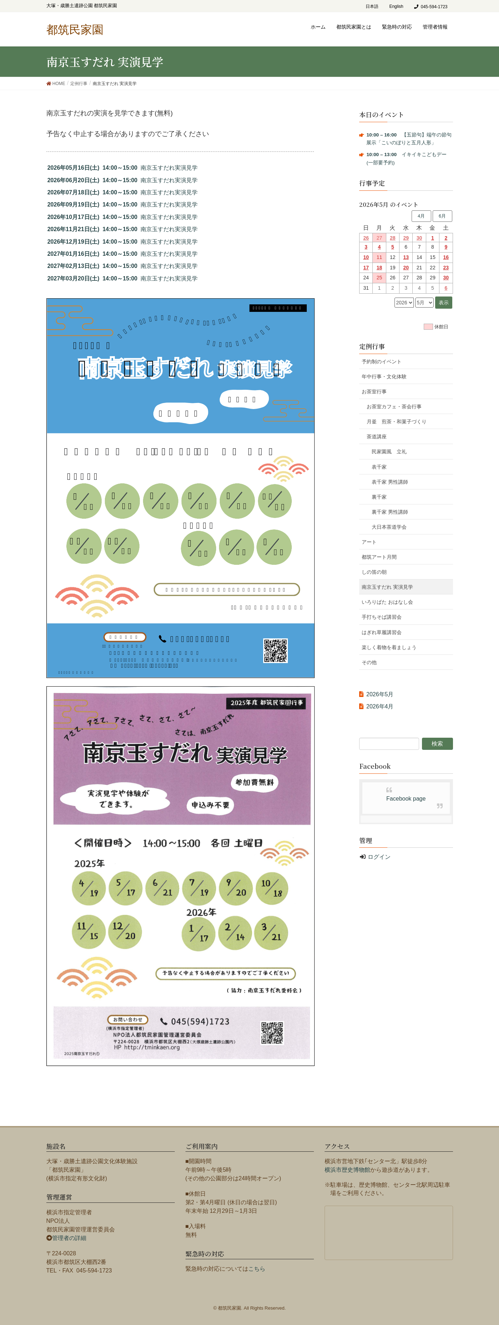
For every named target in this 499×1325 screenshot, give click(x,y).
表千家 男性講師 (390, 482)
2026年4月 (380, 706)
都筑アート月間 (379, 557)
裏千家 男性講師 (390, 512)
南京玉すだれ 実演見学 (387, 587)
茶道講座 (377, 436)
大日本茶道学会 (389, 527)
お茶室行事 (374, 391)
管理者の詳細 (69, 1238)
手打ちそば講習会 (382, 617)
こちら (256, 1269)
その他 (369, 662)
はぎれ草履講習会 (382, 632)
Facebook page (406, 799)
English (396, 6)
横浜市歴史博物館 (347, 1170)
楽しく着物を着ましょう (389, 647)
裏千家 (379, 497)
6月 (442, 216)
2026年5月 (380, 694)
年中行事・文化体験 (384, 376)
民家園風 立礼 (389, 451)
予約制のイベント (382, 361)
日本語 (372, 6)
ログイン (379, 857)
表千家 (379, 467)
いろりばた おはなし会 (387, 602)
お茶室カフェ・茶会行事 (394, 406)
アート (369, 542)
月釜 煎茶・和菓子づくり (402, 421)
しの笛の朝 (374, 572)
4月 (421, 216)
